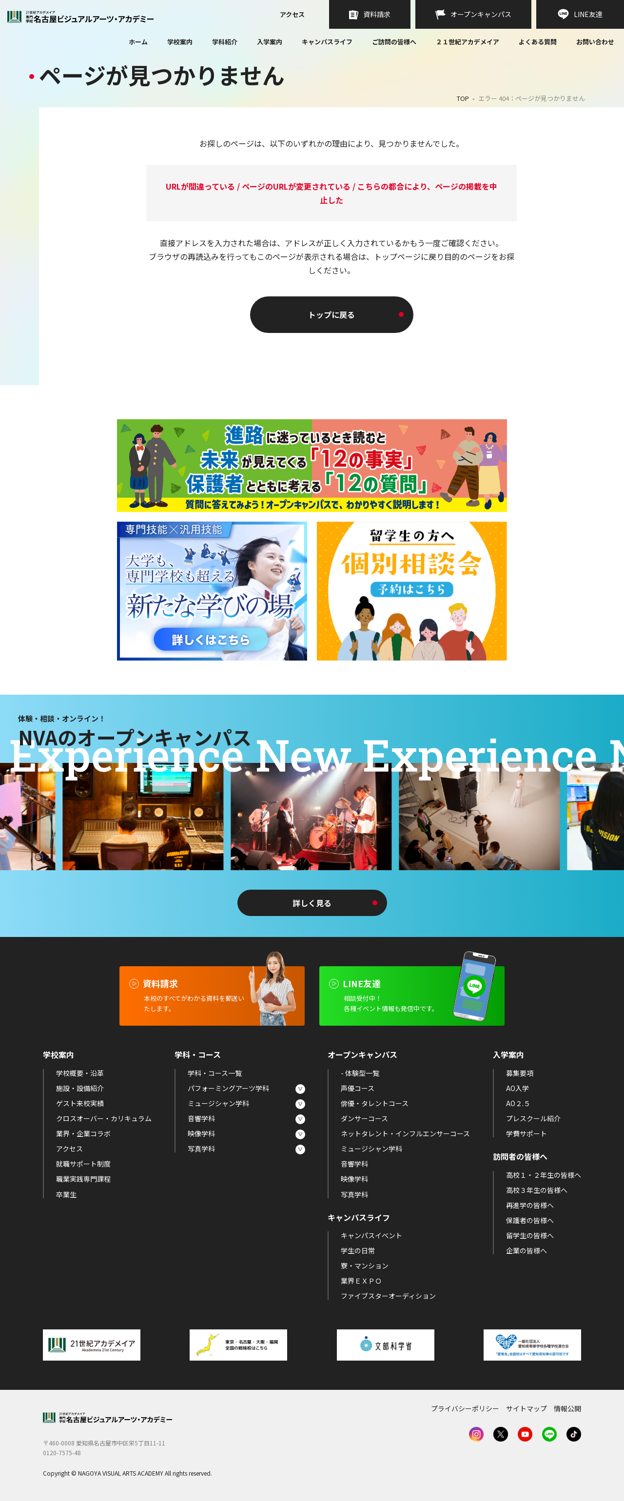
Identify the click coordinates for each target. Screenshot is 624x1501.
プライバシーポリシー (465, 1408)
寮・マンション (365, 1265)
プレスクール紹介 (533, 1118)
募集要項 (519, 1073)
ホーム (138, 42)
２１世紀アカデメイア (467, 41)
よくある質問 (538, 42)
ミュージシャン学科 (218, 1103)
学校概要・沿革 (80, 1073)
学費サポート (526, 1133)
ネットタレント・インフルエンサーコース (405, 1133)
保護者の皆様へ (530, 1220)
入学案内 (269, 41)
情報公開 (567, 1408)
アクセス (292, 15)
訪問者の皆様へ (520, 1156)
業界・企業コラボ (83, 1133)
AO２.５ (518, 1103)
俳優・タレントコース (375, 1103)
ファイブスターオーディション (388, 1296)
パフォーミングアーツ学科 (228, 1088)
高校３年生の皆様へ (536, 1190)
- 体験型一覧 (360, 1073)
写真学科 (201, 1148)
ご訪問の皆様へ (394, 41)
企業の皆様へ (526, 1250)
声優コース (357, 1088)
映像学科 (201, 1133)
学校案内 (180, 41)
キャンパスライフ (327, 41)
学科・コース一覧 (215, 1073)
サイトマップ (526, 1408)
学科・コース (198, 1054)
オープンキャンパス (362, 1054)
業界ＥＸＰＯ (361, 1281)
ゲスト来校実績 (80, 1103)
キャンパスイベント (371, 1235)
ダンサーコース (364, 1118)
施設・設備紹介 (80, 1088)
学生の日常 (358, 1250)
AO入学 (517, 1088)
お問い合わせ (595, 42)
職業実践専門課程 (83, 1179)
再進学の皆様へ (530, 1205)
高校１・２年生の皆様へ (543, 1175)
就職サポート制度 (83, 1164)
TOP (463, 98)
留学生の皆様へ (530, 1235)
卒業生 (66, 1194)
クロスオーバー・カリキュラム (104, 1118)
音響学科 (201, 1118)
